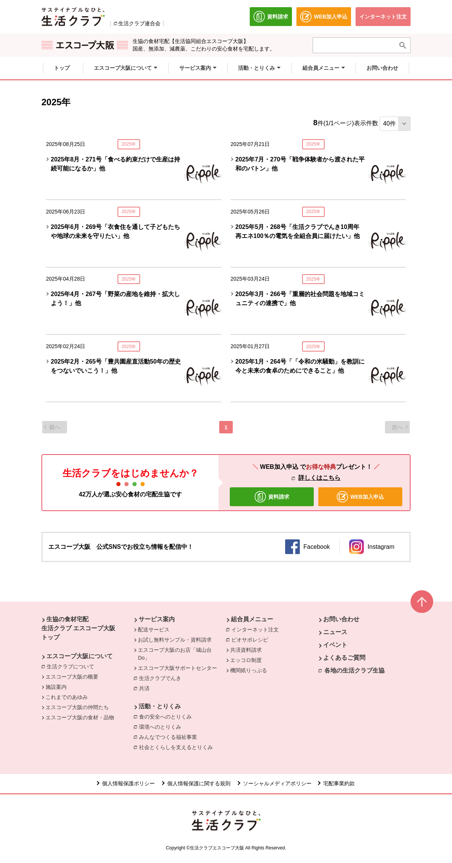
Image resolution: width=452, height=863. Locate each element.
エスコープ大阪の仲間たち (77, 707)
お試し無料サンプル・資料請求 (175, 640)
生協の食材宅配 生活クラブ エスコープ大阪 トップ (78, 628)
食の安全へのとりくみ (167, 716)
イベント (335, 645)
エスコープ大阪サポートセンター (177, 668)
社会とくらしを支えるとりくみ (178, 746)
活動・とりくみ (160, 706)
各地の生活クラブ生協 (354, 670)
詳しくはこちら (319, 477)
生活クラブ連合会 (139, 23)
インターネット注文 (256, 629)
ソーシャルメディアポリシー (277, 783)
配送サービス (154, 630)
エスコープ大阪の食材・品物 (80, 717)
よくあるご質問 (344, 657)
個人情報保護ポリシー (128, 783)
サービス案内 (157, 619)
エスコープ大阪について (79, 656)
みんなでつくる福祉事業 (170, 736)
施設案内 (56, 687)
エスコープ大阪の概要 (72, 677)
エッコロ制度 (246, 660)
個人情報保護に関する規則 (199, 783)
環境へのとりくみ (162, 726)
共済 (146, 688)
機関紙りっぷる (248, 670)
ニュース (335, 632)
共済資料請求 (246, 650)
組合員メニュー (252, 619)
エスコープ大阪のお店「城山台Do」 (175, 654)
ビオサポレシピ (251, 639)
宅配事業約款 (339, 783)
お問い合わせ (341, 619)
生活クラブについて (72, 666)
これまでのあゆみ (67, 697)
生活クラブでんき (162, 678)
